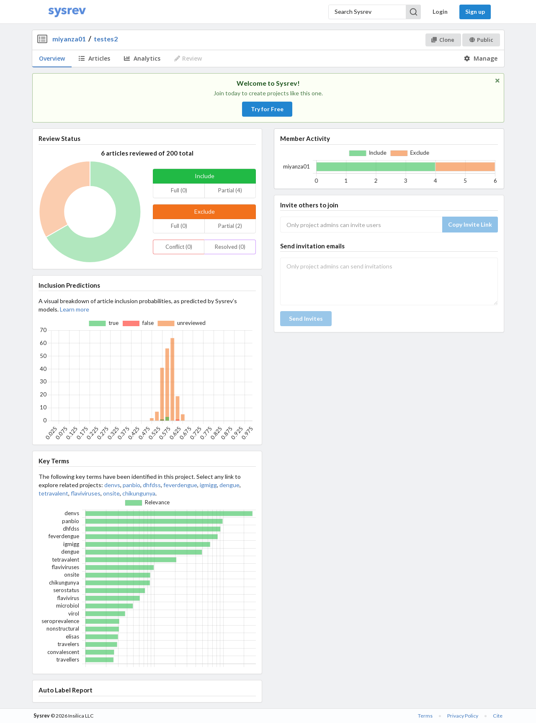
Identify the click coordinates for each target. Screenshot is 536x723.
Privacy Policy (462, 716)
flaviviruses (85, 493)
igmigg (208, 484)
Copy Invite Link (470, 224)
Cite (497, 716)
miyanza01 (69, 39)
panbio (131, 484)
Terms (425, 716)
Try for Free (267, 108)
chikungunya (138, 493)
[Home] (67, 12)
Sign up (475, 11)
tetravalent (53, 493)
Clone (443, 39)
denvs (112, 484)
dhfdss (152, 484)
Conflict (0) (178, 246)
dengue (229, 484)
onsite (111, 493)
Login (440, 11)
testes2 (106, 39)
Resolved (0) (230, 246)
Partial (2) (230, 225)
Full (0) (179, 190)
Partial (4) (230, 190)
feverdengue (180, 484)
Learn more (74, 309)
